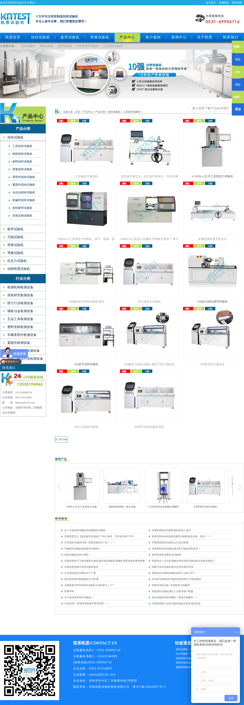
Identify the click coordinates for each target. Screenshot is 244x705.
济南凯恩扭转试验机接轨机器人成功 (171, 530)
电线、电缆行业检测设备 (25, 358)
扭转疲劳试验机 (22, 207)
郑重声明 (69, 591)
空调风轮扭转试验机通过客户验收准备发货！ (176, 548)
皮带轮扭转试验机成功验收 (166, 554)
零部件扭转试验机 (23, 177)
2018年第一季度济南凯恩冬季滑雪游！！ (86, 603)
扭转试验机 (40, 37)
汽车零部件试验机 (87, 46)
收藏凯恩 (224, 2)
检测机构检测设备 (20, 287)
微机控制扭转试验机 (187, 667)
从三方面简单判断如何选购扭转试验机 (85, 530)
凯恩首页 (13, 37)
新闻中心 (179, 37)
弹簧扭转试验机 (22, 169)
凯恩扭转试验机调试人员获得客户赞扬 (172, 591)
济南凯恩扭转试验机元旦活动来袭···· (171, 542)
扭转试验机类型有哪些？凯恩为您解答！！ (175, 597)
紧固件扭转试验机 (23, 184)
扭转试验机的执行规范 (76, 554)
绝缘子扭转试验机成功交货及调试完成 (172, 567)
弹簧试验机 (99, 37)
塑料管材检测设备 (20, 327)
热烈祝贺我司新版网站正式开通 (81, 579)
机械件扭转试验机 (23, 200)
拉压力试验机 (17, 261)
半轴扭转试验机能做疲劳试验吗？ (82, 548)
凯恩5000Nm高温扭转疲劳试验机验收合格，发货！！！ (182, 536)
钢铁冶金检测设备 (20, 311)
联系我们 (230, 37)
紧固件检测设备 (18, 342)
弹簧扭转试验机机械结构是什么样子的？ (174, 573)
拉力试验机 (182, 653)
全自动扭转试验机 (23, 192)
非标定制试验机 (22, 215)
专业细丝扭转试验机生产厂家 (80, 573)
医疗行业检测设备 (20, 303)
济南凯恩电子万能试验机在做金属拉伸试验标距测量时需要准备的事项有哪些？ (104, 561)
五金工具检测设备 (20, 319)
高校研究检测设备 (20, 295)
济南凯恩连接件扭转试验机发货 (81, 567)
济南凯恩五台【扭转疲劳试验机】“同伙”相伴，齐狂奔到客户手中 (99, 536)
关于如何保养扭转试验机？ (79, 597)
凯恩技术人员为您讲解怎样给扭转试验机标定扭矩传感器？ (183, 560)
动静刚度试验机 (18, 268)
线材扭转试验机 (22, 153)
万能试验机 (15, 237)
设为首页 (211, 2)
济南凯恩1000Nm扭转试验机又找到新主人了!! (89, 585)
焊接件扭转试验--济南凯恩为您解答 (171, 585)
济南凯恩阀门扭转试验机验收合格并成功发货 (176, 603)
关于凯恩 (204, 37)
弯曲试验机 (15, 253)
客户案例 (153, 37)
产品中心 (88, 111)
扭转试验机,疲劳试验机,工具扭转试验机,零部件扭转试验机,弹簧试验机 (59, 487)
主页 (77, 111)
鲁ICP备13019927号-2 (149, 686)
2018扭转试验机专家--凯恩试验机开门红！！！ (89, 542)
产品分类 (100, 111)
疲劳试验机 (70, 37)
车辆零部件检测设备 (22, 335)
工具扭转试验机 (113, 46)
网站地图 (237, 2)
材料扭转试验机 (22, 161)
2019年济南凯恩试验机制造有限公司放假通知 (176, 579)
